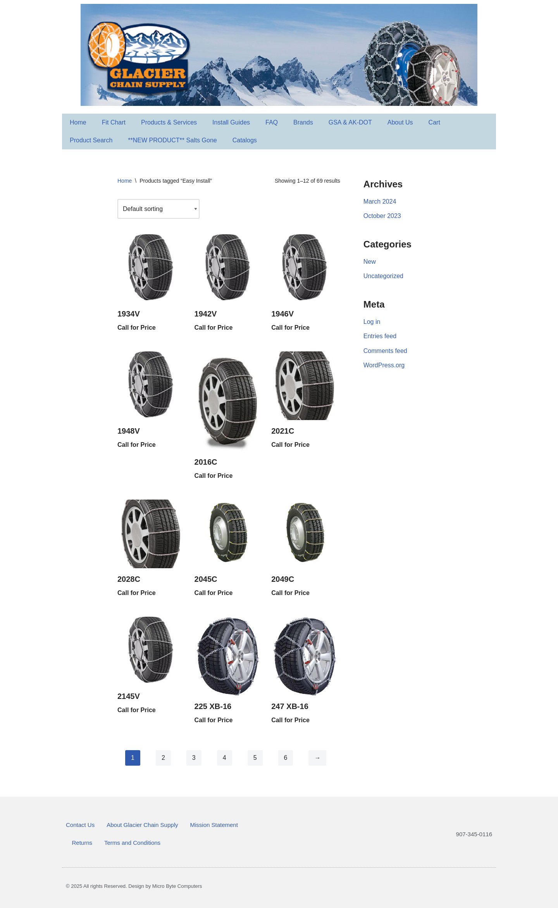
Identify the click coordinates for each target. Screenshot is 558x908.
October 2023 (382, 216)
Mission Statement (214, 825)
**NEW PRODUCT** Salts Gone (172, 140)
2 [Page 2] (163, 757)
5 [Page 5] (255, 757)
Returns (82, 842)
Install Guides (231, 122)
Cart (434, 122)
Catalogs (244, 140)
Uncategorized (383, 276)
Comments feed (385, 351)
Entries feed (379, 336)
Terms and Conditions (132, 842)
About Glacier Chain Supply (142, 825)
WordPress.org (384, 365)
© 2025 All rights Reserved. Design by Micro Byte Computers (134, 886)
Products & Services (169, 122)
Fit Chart (114, 122)
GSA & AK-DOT (350, 122)
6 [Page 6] (286, 757)
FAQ (271, 122)
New (369, 261)
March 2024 (379, 201)
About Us (400, 122)
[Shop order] (158, 209)
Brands (303, 122)
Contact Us (80, 825)
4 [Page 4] (224, 757)
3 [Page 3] (194, 757)
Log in (372, 321)
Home (78, 122)
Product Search (91, 140)
